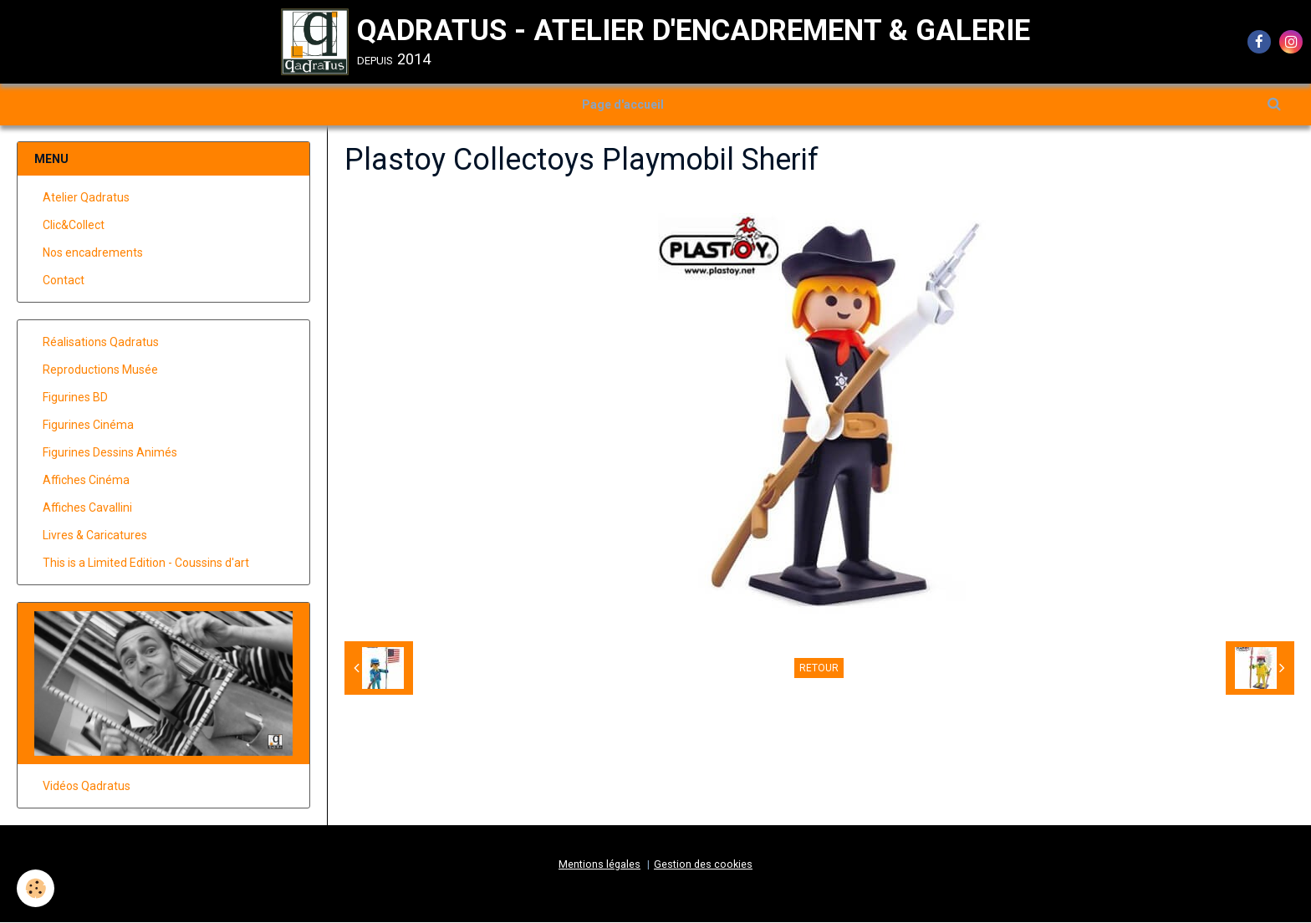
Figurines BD (75, 398)
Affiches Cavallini (87, 508)
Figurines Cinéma (88, 425)
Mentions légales (599, 865)
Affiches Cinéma (86, 480)
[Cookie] (35, 888)
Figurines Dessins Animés (110, 453)
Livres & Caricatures (95, 536)
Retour (819, 669)
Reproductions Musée (100, 370)
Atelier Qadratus (86, 198)
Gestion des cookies (703, 865)
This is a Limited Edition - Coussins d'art (146, 563)
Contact (63, 281)
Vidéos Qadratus (86, 786)
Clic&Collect (74, 225)
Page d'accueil (623, 104)
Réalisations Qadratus (101, 342)
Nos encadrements (93, 253)
